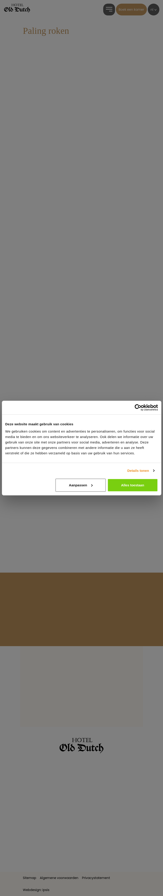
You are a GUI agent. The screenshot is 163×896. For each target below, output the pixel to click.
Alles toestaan (132, 485)
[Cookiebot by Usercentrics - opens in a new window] (138, 407)
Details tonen (138, 471)
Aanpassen (81, 485)
